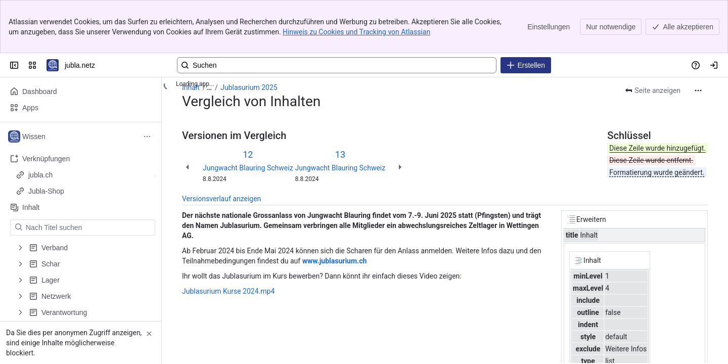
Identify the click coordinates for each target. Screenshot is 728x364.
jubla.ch (83, 175)
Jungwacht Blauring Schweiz (248, 168)
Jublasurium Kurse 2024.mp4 (228, 291)
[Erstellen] (525, 65)
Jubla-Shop (83, 191)
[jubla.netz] (52, 65)
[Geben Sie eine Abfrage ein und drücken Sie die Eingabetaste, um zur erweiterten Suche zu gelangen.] (336, 65)
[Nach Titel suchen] (89, 227)
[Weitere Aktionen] (698, 90)
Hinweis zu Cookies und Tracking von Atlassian (356, 32)
